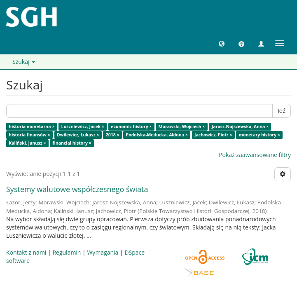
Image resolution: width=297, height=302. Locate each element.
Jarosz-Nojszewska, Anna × (240, 126)
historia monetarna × (31, 126)
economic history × (131, 126)
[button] (221, 43)
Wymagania (102, 252)
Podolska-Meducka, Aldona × (157, 135)
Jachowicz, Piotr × (213, 135)
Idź (281, 111)
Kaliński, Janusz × (27, 143)
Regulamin (66, 252)
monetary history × (259, 135)
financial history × (72, 143)
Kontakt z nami (26, 252)
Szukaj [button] (23, 62)
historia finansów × (29, 135)
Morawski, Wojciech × (182, 126)
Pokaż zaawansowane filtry (255, 155)
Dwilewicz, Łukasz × (78, 135)
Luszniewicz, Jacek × (83, 126)
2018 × (112, 135)
